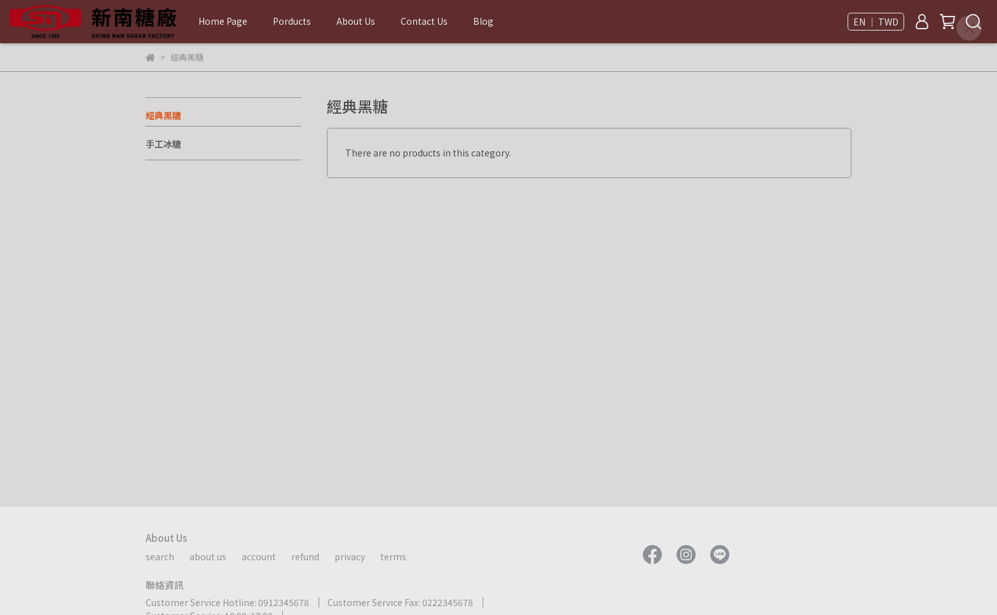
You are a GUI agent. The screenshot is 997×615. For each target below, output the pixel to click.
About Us (355, 21)
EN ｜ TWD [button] (875, 21)
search (160, 556)
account (259, 556)
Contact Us (424, 21)
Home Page (222, 21)
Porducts (292, 21)
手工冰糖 (163, 143)
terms (393, 556)
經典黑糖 (163, 115)
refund (305, 556)
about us (207, 556)
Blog (483, 21)
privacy (349, 556)
